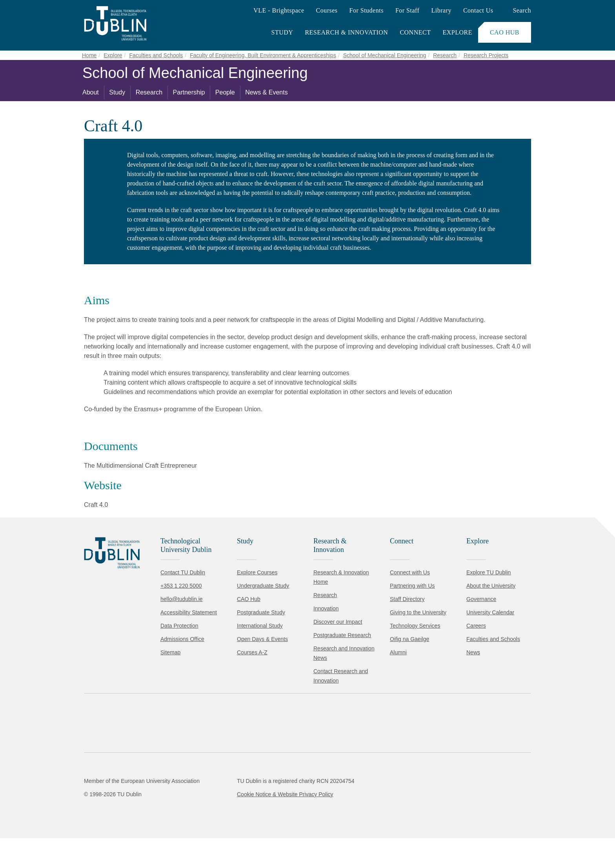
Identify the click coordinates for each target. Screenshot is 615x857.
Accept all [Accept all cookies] (41, 827)
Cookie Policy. (165, 802)
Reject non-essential (106, 827)
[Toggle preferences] (169, 827)
